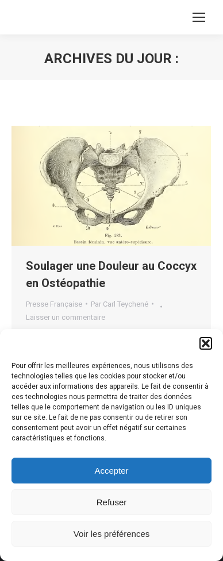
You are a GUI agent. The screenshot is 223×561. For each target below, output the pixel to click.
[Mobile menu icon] (198, 17)
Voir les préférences (112, 534)
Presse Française (54, 304)
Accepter (111, 470)
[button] (206, 343)
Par (119, 304)
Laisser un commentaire (65, 317)
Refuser (112, 502)
